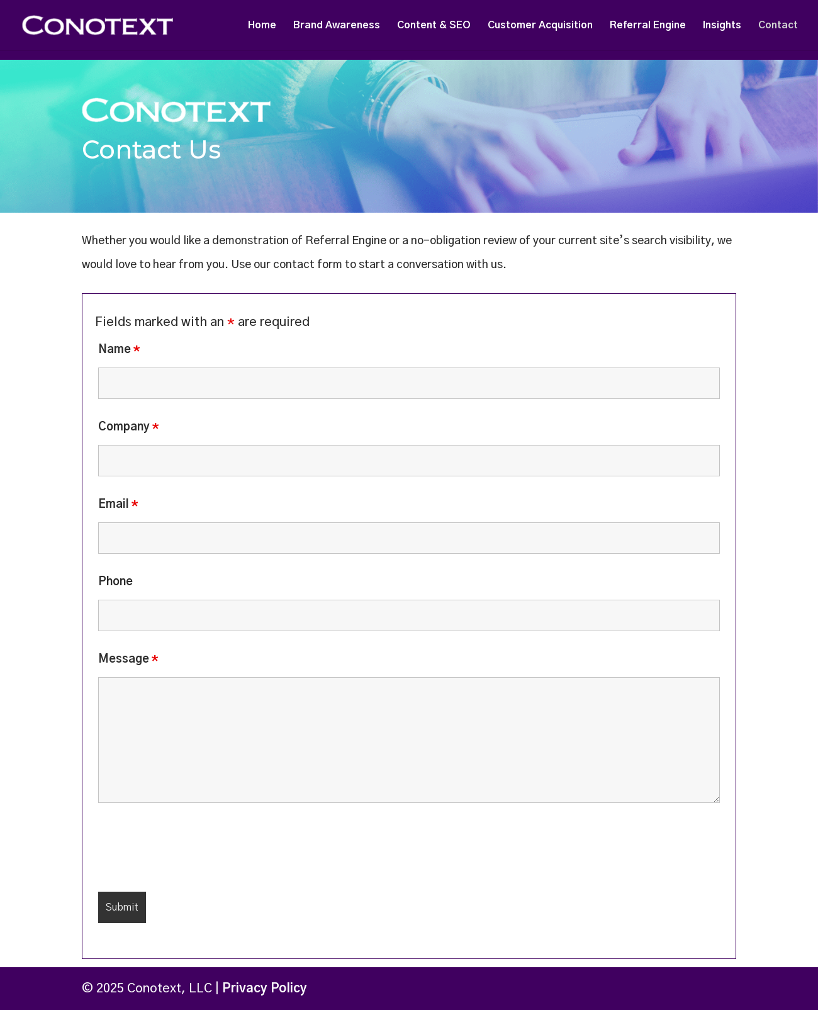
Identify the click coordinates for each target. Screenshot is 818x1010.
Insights (722, 25)
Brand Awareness (336, 25)
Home (262, 25)
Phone (115, 582)
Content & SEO (434, 25)
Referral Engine (648, 25)
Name (119, 350)
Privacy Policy (264, 988)
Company (128, 427)
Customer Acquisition (540, 25)
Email (118, 504)
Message (128, 659)
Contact (778, 25)
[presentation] (193, 851)
